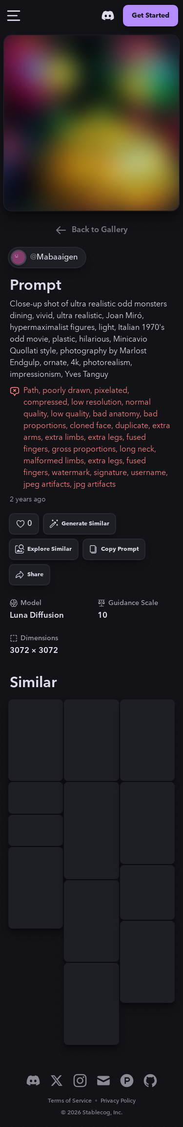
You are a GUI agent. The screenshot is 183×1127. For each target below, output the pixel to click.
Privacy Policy (118, 1101)
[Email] (103, 1080)
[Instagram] (80, 1080)
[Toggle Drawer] (13, 15)
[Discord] (108, 15)
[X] (56, 1080)
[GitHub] (150, 1080)
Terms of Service (70, 1101)
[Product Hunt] (127, 1080)
